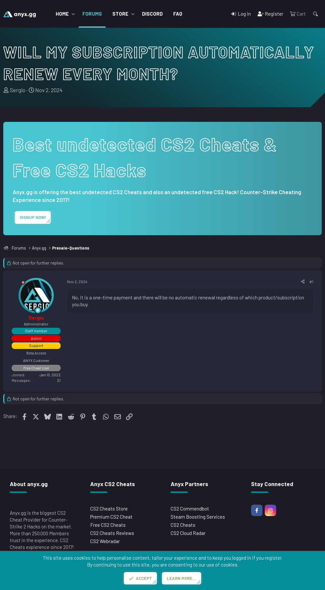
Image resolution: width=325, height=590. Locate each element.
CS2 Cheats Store (109, 508)
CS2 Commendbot (190, 508)
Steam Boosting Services (198, 517)
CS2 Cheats (183, 525)
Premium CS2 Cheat (111, 517)
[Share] (303, 281)
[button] (73, 14)
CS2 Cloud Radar (188, 533)
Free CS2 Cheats (108, 525)
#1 (311, 281)
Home (62, 14)
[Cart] (298, 14)
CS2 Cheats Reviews (112, 533)
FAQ (177, 14)
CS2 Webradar (105, 541)
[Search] (315, 14)
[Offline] (23, 283)
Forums (92, 14)
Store (120, 14)
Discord (152, 14)
